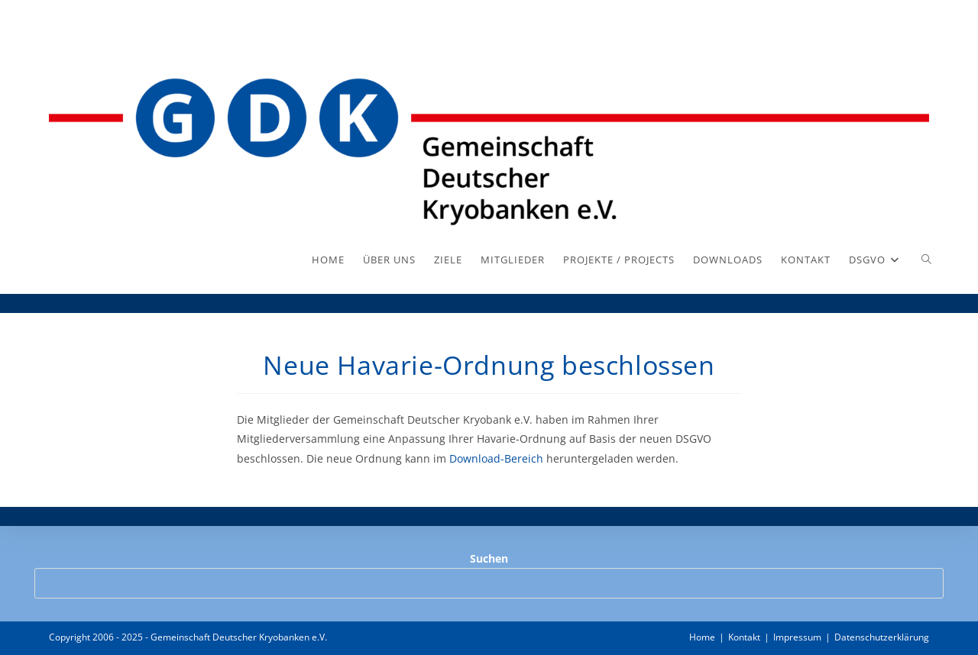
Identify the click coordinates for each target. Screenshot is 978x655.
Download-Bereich (494, 458)
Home (702, 637)
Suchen (489, 558)
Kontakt (744, 637)
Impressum (797, 637)
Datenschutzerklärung (881, 637)
